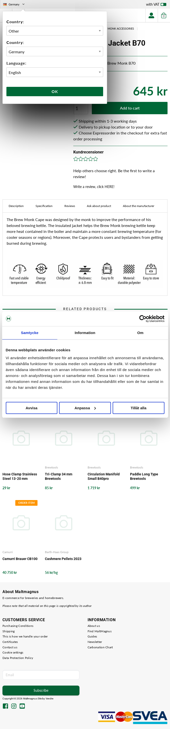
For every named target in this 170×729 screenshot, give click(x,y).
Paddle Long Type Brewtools (144, 476)
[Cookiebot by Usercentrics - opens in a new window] (142, 318)
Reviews (69, 206)
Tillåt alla (138, 408)
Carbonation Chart (100, 647)
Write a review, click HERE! (93, 187)
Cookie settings (12, 652)
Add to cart (130, 108)
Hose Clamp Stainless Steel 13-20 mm (19, 476)
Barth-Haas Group (57, 552)
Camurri (7, 552)
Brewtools (51, 467)
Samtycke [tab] (29, 333)
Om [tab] (140, 333)
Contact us (9, 647)
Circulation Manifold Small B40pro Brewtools (104, 476)
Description (16, 206)
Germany (14, 4)
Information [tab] (85, 333)
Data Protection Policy (17, 658)
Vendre (50, 698)
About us (94, 626)
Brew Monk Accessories (116, 28)
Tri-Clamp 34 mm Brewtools (58, 476)
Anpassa (85, 408)
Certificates (10, 642)
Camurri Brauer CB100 (20, 559)
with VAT (156, 5)
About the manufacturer (138, 206)
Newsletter (95, 642)
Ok (55, 91)
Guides (92, 636)
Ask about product (99, 206)
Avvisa (32, 408)
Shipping (8, 631)
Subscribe (41, 690)
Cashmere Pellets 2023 (63, 559)
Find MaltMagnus (100, 631)
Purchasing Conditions (17, 626)
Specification (44, 206)
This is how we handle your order (25, 636)
